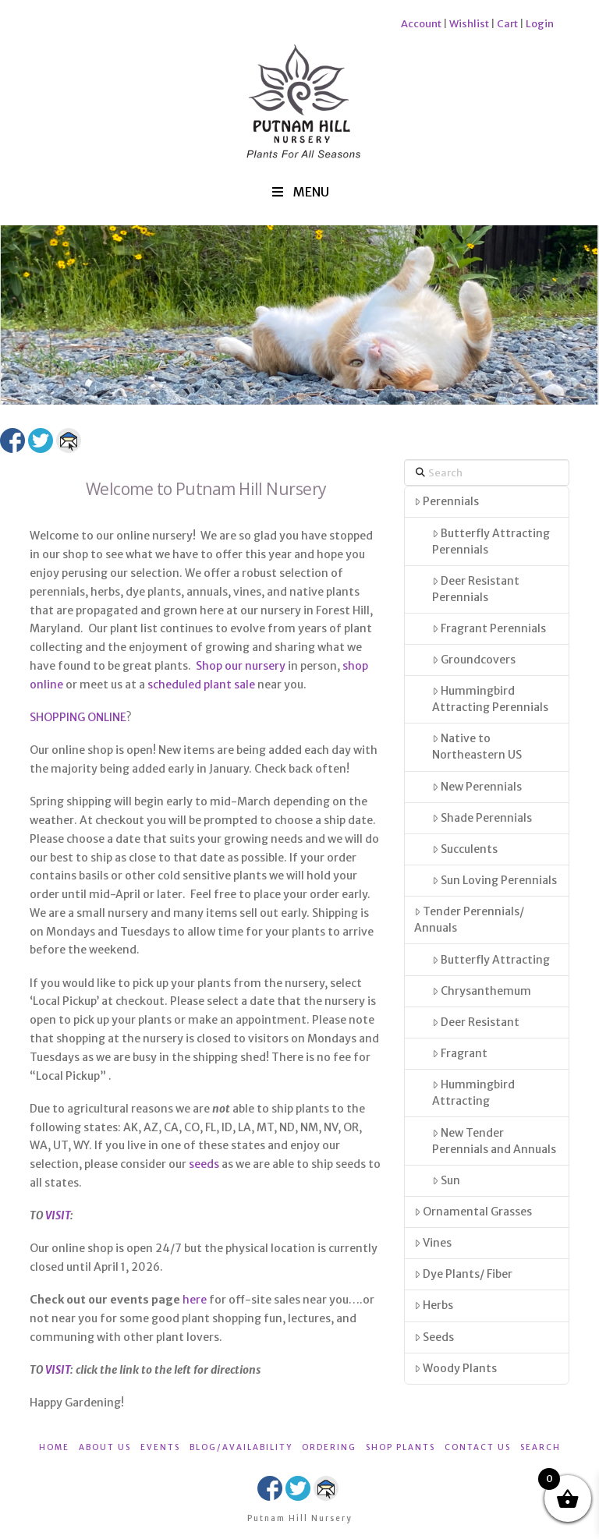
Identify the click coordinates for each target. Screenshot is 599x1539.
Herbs (433, 1305)
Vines (433, 1243)
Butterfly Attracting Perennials (491, 541)
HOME (54, 1447)
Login (540, 23)
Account (421, 23)
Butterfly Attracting (491, 960)
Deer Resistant (475, 1022)
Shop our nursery (240, 666)
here (195, 1300)
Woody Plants (455, 1368)
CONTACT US (478, 1447)
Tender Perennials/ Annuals (469, 919)
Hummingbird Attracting (473, 1092)
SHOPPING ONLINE (78, 717)
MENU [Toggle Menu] (299, 192)
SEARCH (540, 1447)
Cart (507, 23)
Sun (446, 1180)
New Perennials (477, 787)
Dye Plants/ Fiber (463, 1274)
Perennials (446, 501)
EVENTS (160, 1447)
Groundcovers (474, 660)
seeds (204, 1164)
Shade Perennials (482, 818)
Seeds (434, 1337)
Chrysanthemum (481, 991)
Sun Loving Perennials (494, 880)
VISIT (57, 1215)
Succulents (465, 849)
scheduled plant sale (201, 685)
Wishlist (469, 23)
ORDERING (329, 1447)
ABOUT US (105, 1447)
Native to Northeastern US (477, 746)
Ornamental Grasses (473, 1212)
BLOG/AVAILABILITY (241, 1447)
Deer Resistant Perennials (475, 589)
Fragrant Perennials (489, 628)
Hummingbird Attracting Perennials (490, 699)
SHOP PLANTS (400, 1447)
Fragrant (459, 1053)
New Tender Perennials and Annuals (494, 1141)
